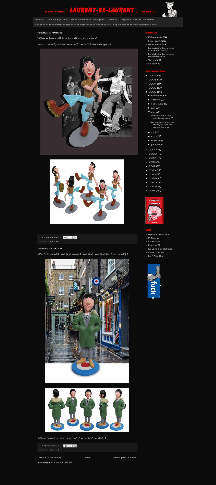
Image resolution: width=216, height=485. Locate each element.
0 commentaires (50, 237)
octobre (156, 99)
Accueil (39, 19)
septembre (157, 103)
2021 (152, 149)
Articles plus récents (50, 457)
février (155, 140)
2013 (152, 182)
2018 (152, 162)
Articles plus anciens (124, 457)
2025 (153, 79)
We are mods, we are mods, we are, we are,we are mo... (162, 124)
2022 (153, 92)
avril (154, 132)
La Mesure (154, 241)
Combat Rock (156, 252)
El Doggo (153, 238)
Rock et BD (154, 245)
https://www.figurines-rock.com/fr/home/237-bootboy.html (74, 44)
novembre (157, 95)
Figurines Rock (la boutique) (138, 19)
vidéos (152, 63)
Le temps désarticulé (160, 248)
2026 (153, 75)
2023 (153, 87)
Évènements (155, 37)
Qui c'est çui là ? (57, 19)
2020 (153, 154)
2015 (153, 174)
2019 (153, 158)
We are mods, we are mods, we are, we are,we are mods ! (83, 254)
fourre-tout (154, 44)
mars (154, 136)
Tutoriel (152, 60)
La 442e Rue (156, 256)
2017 (152, 166)
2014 (152, 178)
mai (153, 112)
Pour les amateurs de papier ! (88, 19)
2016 (153, 170)
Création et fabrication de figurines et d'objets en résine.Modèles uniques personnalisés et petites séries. (96, 24)
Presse (113, 19)
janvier (155, 144)
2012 (152, 186)
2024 (153, 83)
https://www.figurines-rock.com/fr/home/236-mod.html (72, 438)
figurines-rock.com (159, 234)
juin (153, 107)
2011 (152, 190)
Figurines (54, 241)
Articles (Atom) (63, 462)
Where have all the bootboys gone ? (67, 38)
